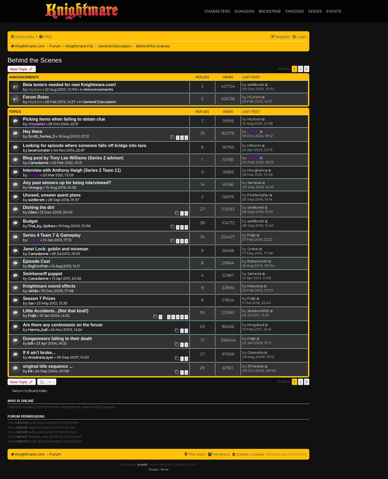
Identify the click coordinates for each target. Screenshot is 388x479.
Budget (30, 221)
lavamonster (39, 150)
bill (30, 343)
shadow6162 (258, 311)
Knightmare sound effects (49, 286)
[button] (306, 69)
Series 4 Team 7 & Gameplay (52, 235)
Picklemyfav (258, 195)
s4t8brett (255, 84)
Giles (32, 212)
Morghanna (257, 170)
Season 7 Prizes (39, 298)
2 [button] (301, 69)
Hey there (32, 131)
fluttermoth (257, 261)
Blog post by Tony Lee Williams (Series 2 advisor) (73, 158)
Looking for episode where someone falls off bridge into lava (84, 145)
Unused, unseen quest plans (52, 195)
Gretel (252, 249)
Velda (33, 291)
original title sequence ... (48, 366)
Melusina (255, 286)
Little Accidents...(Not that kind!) (55, 311)
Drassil (253, 131)
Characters (217, 11)
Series (315, 11)
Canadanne (38, 162)
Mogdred (255, 325)
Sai (30, 303)
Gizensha (255, 352)
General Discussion (99, 102)
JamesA (254, 182)
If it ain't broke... (39, 352)
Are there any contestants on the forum (63, 325)
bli (30, 371)
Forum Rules (36, 97)
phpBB (142, 464)
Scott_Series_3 (41, 136)
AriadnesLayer (40, 357)
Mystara (35, 89)
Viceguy (35, 187)
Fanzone (294, 11)
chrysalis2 (36, 124)
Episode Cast (36, 261)
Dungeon (244, 11)
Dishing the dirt (38, 207)
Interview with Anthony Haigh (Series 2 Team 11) (72, 170)
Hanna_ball (37, 329)
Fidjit (251, 235)
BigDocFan (38, 266)
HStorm (254, 145)
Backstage (270, 11)
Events (333, 11)
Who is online (21, 401)
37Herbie (255, 366)
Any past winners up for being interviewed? (67, 182)
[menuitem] (45, 37)
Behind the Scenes (35, 60)
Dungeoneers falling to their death (57, 338)
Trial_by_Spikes (41, 226)
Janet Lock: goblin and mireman (55, 249)
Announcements (98, 89)
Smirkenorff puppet (42, 273)
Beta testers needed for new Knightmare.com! (69, 84)
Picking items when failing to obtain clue (64, 119)
